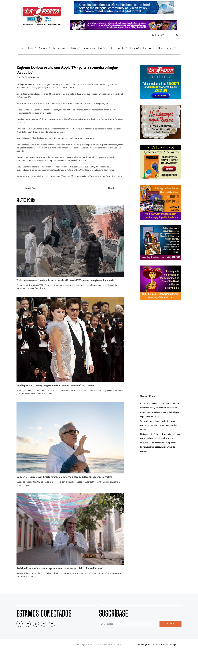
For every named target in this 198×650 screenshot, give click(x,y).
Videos (152, 48)
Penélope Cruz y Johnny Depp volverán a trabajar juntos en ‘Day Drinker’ (55, 386)
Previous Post (28, 188)
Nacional (44, 48)
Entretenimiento (118, 48)
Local (32, 48)
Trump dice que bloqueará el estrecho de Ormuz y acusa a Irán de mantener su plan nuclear (158, 425)
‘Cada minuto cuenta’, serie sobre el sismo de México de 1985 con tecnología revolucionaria (65, 280)
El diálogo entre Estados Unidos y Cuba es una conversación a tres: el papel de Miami (160, 436)
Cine (18, 77)
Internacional (60, 48)
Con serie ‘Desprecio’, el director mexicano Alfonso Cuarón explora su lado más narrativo (64, 477)
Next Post (114, 188)
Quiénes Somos (166, 48)
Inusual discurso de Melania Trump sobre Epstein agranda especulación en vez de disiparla (158, 447)
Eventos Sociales (138, 48)
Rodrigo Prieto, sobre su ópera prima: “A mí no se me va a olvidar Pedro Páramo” (59, 568)
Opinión (101, 48)
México (75, 48)
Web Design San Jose (145, 644)
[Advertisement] (161, 325)
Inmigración (89, 48)
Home (22, 48)
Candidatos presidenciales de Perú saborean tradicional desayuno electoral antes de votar (160, 405)
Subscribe (171, 623)
